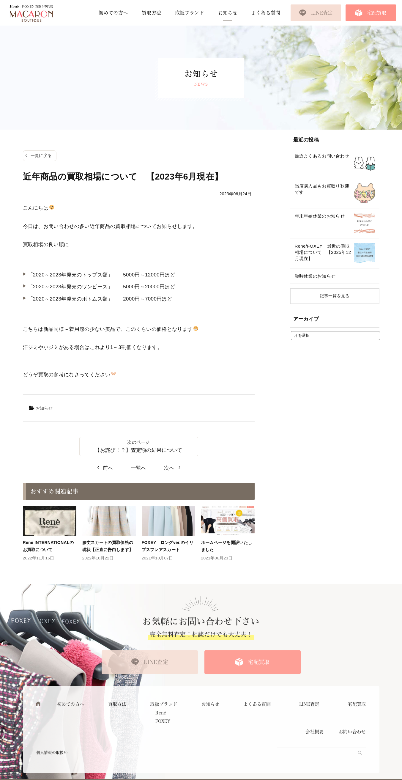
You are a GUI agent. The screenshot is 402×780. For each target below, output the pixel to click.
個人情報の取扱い (52, 763)
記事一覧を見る (334, 295)
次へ (169, 468)
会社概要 (314, 742)
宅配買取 (377, 12)
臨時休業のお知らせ (315, 276)
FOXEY (162, 731)
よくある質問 (265, 12)
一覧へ (138, 468)
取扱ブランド (189, 12)
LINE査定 (322, 12)
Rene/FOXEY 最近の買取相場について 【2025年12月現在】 (323, 252)
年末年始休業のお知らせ (320, 215)
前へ (108, 468)
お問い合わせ (352, 742)
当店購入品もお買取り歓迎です (322, 189)
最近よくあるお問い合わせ (322, 155)
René (160, 723)
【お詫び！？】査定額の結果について (138, 450)
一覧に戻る (41, 155)
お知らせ (227, 12)
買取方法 (151, 12)
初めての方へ (113, 12)
